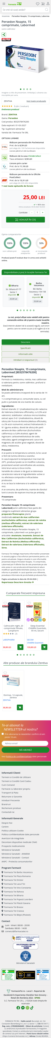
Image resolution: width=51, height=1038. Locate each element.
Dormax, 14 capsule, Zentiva (13, 696)
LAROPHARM (9, 639)
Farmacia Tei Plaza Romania (16, 876)
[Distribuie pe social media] (4, 35)
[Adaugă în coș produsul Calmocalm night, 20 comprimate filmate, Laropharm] (20, 647)
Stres (4, 547)
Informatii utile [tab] (25, 354)
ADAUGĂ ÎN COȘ (25, 219)
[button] (20, 89)
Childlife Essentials (35, 642)
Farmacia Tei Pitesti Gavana (16, 903)
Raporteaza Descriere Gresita (18, 582)
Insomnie (6, 16)
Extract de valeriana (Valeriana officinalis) (23, 544)
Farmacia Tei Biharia (12, 895)
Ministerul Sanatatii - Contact (15, 857)
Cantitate (23, 212)
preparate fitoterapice (13, 514)
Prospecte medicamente (13, 846)
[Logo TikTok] (31, 1008)
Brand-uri (6, 804)
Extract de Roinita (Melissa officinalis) (21, 541)
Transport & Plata (10, 792)
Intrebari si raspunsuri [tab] (25, 359)
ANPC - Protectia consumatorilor (17, 861)
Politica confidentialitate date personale (20, 834)
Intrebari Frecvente (11, 800)
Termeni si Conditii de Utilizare (16, 777)
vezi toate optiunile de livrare (17, 186)
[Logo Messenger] (23, 1008)
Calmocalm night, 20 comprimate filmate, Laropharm (13, 628)
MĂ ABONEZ (25, 749)
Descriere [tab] (25, 342)
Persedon (13, 118)
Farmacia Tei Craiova (13, 910)
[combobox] (25, 10)
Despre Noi (7, 822)
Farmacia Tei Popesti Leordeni (17, 899)
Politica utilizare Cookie (13, 830)
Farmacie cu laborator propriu (16, 788)
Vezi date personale (24, 756)
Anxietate (16, 535)
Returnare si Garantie (12, 796)
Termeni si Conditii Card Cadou (16, 781)
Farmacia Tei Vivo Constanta (16, 887)
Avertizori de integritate (13, 838)
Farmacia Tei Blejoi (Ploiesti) (16, 914)
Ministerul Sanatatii (11, 849)
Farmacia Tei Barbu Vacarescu (17, 872)
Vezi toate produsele (36, 101)
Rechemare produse (11, 808)
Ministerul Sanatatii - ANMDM (16, 853)
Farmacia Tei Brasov (12, 907)
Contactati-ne (8, 812)
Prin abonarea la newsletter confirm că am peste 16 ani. (25, 736)
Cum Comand (8, 785)
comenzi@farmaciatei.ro (16, 931)
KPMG (37, 998)
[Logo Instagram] (27, 1008)
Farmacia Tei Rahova (13, 891)
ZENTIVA (12, 114)
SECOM (30, 639)
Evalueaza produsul (10, 109)
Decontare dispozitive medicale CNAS (19, 842)
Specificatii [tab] (25, 348)
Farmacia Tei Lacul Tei (13, 883)
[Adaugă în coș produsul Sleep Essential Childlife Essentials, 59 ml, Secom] (44, 647)
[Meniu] (4, 4)
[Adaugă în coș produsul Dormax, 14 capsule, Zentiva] (20, 707)
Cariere (5, 826)
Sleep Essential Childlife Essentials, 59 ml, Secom (37, 628)
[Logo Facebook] (18, 1008)
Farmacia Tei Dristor (12, 880)
